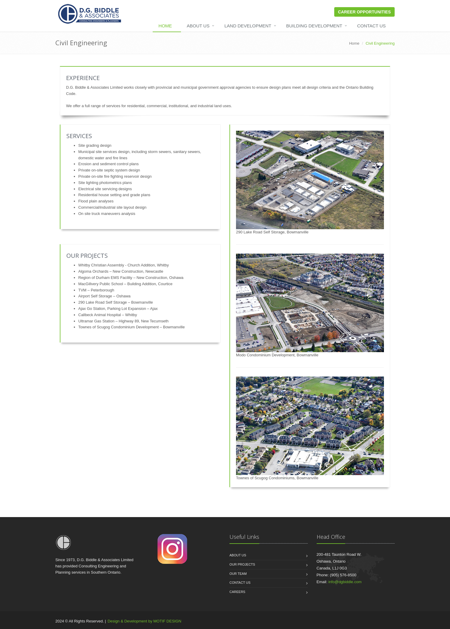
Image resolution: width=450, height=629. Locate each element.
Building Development (314, 25)
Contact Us (371, 25)
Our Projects (242, 564)
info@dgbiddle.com (344, 582)
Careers (237, 592)
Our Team (238, 573)
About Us (198, 25)
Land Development (247, 25)
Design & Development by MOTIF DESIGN (144, 621)
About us (237, 555)
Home (165, 25)
